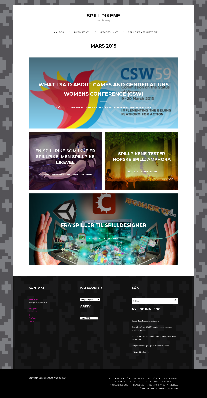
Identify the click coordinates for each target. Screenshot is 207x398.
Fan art (146, 381)
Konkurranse (134, 388)
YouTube (32, 318)
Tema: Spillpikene (166, 381)
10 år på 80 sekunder (141, 352)
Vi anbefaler (127, 384)
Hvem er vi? (82, 32)
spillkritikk (170, 388)
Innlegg (58, 32)
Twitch (31, 321)
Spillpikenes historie (143, 32)
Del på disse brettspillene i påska (146, 321)
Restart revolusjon (152, 378)
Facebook (33, 312)
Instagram (33, 308)
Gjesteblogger (150, 384)
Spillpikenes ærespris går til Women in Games (152, 346)
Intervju (153, 388)
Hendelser (171, 384)
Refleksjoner (126, 378)
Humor (132, 381)
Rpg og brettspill (166, 391)
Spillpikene (103, 15)
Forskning (117, 381)
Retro (174, 378)
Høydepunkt (109, 32)
